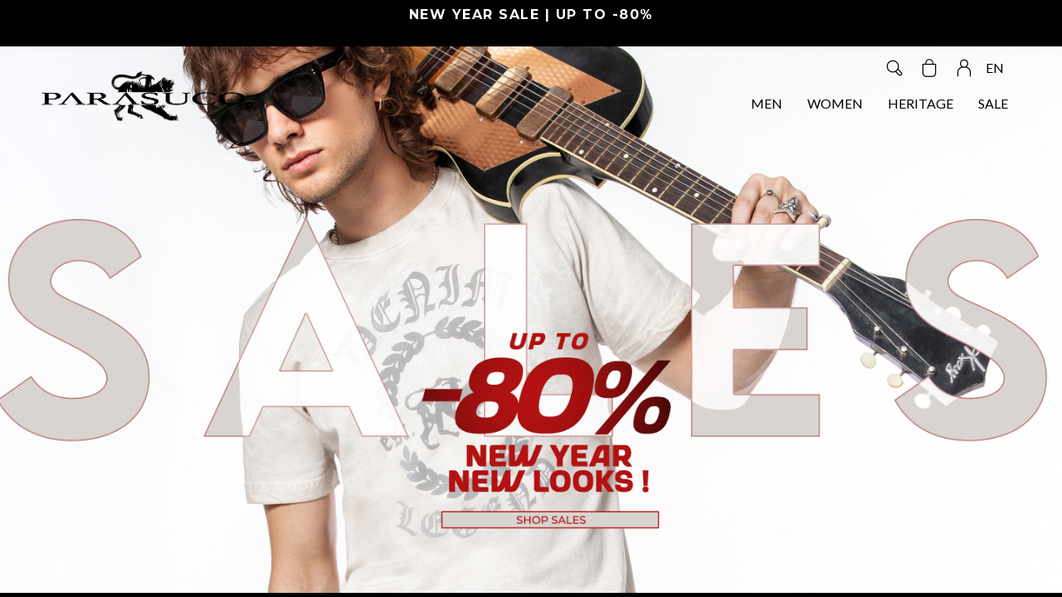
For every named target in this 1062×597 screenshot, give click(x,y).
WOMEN (835, 103)
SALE (993, 103)
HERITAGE (920, 103)
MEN (766, 103)
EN (995, 67)
